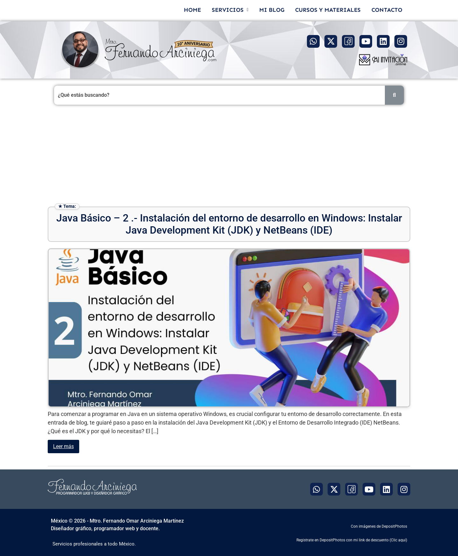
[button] (230, 10)
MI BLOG (271, 9)
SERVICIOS (230, 9)
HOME (192, 9)
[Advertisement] (229, 155)
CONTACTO (386, 9)
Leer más (63, 446)
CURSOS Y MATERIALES (328, 9)
